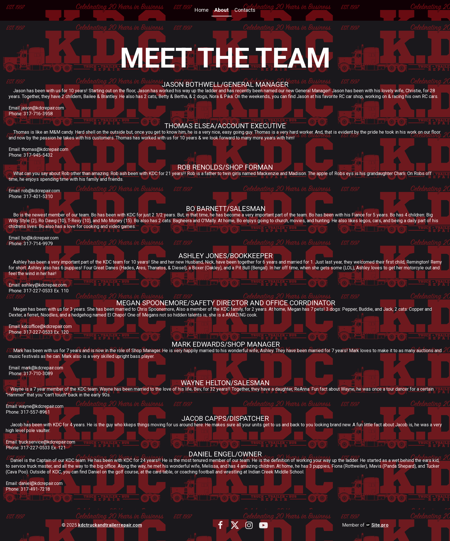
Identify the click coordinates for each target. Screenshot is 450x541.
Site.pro (380, 525)
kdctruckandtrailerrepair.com (110, 525)
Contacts (244, 10)
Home (202, 10)
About (221, 10)
